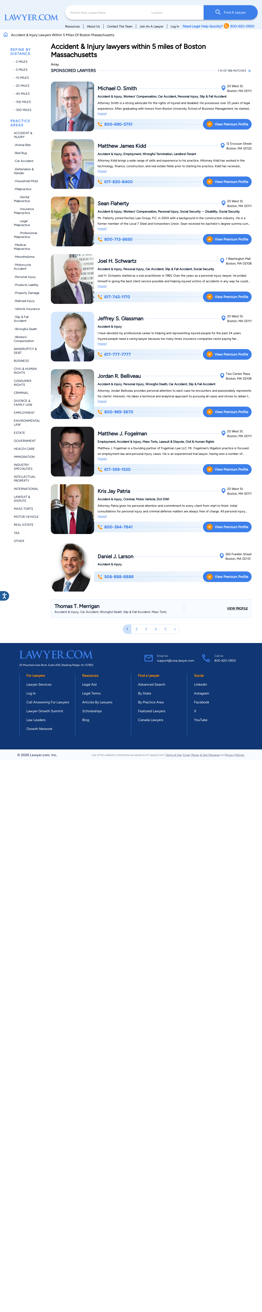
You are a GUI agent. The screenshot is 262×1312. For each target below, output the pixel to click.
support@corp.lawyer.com (175, 660)
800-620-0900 (225, 660)
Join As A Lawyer (152, 26)
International (26, 489)
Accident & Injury (23, 135)
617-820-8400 (115, 181)
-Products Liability (26, 285)
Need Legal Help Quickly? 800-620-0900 (218, 26)
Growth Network (39, 729)
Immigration (24, 457)
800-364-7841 (115, 526)
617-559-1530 (114, 469)
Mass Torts (23, 509)
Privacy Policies (234, 755)
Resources (72, 26)
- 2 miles (20, 62)
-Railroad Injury (24, 301)
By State (144, 693)
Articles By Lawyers (97, 702)
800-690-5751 (115, 124)
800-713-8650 (115, 239)
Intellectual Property (24, 479)
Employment (24, 413)
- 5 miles (20, 70)
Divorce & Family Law (23, 403)
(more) (102, 113)
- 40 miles (22, 94)
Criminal (21, 393)
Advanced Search (151, 684)
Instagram (201, 693)
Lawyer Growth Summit (44, 711)
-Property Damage (26, 293)
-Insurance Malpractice (24, 211)
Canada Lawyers (150, 720)
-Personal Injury (25, 277)
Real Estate (24, 525)
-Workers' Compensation (24, 339)
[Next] (175, 629)
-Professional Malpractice (25, 235)
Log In (175, 26)
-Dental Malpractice (22, 199)
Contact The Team (119, 26)
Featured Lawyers (151, 711)
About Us (93, 26)
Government (25, 441)
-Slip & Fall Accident (21, 319)
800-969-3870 (115, 411)
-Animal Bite (22, 145)
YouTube (200, 720)
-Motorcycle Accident (22, 267)
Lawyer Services (38, 684)
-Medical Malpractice (22, 247)
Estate (19, 433)
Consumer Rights (22, 383)
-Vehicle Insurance (27, 309)
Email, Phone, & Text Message (201, 755)
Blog (85, 720)
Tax (16, 533)
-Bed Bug (20, 153)
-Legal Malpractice (22, 223)
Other (19, 541)
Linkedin (200, 684)
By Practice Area (151, 702)
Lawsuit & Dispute (22, 499)
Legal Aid (89, 684)
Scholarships (92, 711)
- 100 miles (22, 102)
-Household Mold (26, 181)
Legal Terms (91, 693)
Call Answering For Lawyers (47, 702)
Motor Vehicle (26, 517)
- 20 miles (21, 86)
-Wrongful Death (25, 329)
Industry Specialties (23, 467)
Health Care (24, 449)
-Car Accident (23, 161)
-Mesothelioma (24, 257)
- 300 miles (22, 110)
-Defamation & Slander (24, 171)
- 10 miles (21, 78)
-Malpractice (22, 189)
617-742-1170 (114, 296)
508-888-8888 (116, 576)
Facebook (201, 702)
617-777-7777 (114, 354)
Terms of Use (174, 755)
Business (21, 361)
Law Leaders (35, 720)
